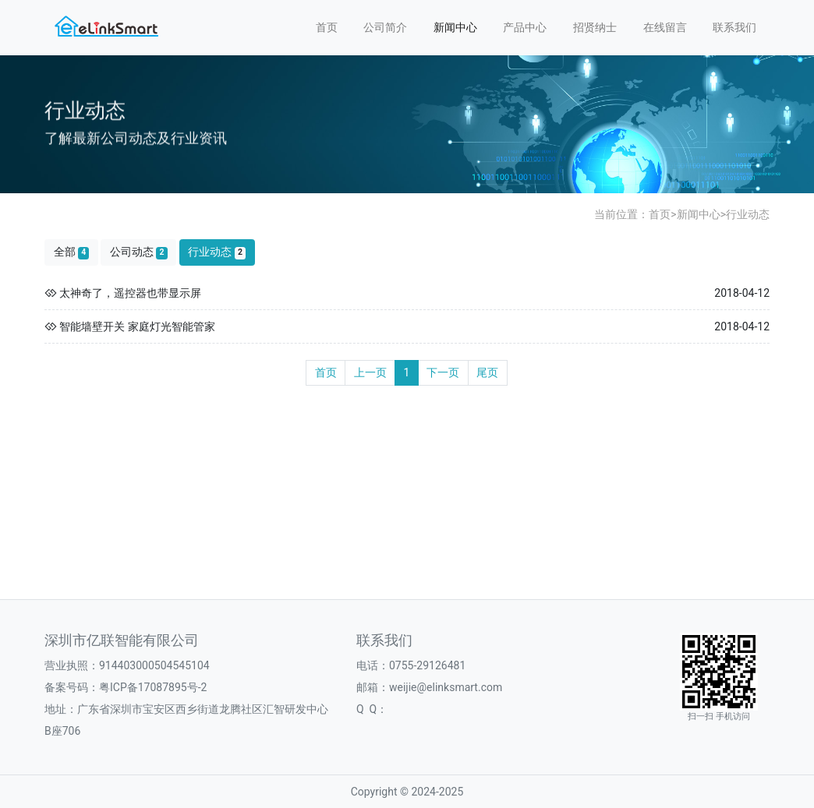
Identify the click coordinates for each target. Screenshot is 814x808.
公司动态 (139, 252)
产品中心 (525, 27)
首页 (327, 27)
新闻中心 (455, 27)
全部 (72, 252)
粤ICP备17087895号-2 (153, 687)
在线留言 (665, 27)
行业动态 (748, 214)
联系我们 (734, 27)
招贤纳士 (595, 27)
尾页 (487, 372)
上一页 (370, 372)
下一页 (442, 372)
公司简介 (385, 27)
